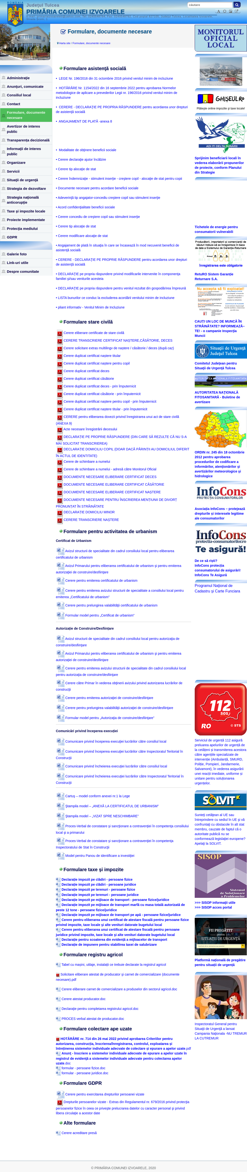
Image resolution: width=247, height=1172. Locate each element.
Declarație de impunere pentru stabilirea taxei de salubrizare (109, 944)
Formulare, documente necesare (26, 114)
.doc (121, 1058)
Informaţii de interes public (24, 151)
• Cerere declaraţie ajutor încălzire (81, 159)
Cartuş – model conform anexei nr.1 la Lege (93, 796)
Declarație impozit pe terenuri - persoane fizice (98, 889)
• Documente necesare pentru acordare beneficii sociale (97, 188)
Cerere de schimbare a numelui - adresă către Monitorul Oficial (106, 469)
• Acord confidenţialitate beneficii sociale (85, 207)
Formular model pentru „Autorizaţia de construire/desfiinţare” (105, 718)
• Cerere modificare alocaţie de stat (82, 236)
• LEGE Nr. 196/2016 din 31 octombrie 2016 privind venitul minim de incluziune (114, 78)
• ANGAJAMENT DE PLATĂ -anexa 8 (84, 121)
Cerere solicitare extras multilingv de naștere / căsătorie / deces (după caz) (115, 348)
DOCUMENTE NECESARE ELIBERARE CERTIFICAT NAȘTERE (109, 492)
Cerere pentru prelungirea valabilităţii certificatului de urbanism (107, 605)
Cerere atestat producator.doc (81, 999)
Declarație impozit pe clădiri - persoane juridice (99, 884)
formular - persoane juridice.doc (82, 1073)
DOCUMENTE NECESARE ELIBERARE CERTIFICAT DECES (106, 477)
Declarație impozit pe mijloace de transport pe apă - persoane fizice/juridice (121, 915)
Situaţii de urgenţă (22, 180)
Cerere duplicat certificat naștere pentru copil (93, 363)
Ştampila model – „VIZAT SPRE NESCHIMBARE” (98, 816)
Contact (13, 104)
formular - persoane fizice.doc (80, 1068)
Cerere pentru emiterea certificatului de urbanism (97, 580)
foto (212, 79)
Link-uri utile (17, 263)
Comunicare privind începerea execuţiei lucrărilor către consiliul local (111, 741)
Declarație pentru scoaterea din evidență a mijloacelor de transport (114, 939)
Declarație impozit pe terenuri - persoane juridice (100, 895)
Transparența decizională (28, 140)
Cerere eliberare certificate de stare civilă (90, 333)
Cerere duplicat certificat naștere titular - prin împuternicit (102, 409)
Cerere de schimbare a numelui (83, 461)
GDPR (12, 237)
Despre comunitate (23, 271)
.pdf (123, 1043)
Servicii (13, 171)
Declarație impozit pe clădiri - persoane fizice (97, 879)
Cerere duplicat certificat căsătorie (85, 378)
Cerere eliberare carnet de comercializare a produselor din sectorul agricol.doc (116, 989)
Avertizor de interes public (23, 128)
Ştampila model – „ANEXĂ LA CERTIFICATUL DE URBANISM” (108, 806)
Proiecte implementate (26, 220)
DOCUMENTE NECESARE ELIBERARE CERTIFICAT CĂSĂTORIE (110, 484)
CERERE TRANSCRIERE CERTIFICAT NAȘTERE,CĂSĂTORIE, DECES (115, 340)
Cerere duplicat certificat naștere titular (89, 356)
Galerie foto (17, 254)
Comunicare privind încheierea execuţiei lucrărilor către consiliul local (112, 766)
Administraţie (18, 78)
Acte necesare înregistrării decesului (87, 429)
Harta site (64, 43)
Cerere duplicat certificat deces (83, 371)
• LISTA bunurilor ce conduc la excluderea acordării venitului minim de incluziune (115, 298)
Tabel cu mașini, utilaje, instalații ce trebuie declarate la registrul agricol (111, 964)
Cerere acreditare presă (76, 1133)
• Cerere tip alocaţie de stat (76, 169)
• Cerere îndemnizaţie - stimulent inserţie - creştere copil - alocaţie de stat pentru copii (119, 178)
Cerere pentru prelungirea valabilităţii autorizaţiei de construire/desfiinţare (115, 708)
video (228, 79)
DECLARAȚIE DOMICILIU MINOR (86, 512)
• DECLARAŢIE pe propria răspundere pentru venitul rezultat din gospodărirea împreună (121, 288)
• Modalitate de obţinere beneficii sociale (86, 150)
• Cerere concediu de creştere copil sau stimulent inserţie (98, 217)
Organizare (16, 162)
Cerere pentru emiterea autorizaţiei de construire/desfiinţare (105, 698)
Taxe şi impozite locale (26, 211)
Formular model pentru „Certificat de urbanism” (96, 615)
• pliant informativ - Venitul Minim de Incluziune (90, 307)
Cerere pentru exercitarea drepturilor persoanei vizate (100, 1094)
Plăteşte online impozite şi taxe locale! (221, 108)
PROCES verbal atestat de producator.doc (90, 1019)
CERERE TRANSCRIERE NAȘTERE (88, 520)
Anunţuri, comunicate (25, 86)
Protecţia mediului (22, 228)
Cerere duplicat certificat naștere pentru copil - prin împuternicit (106, 401)
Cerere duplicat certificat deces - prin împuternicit (96, 386)
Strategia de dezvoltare (26, 188)
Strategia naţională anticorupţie (23, 199)
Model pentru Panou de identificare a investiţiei (95, 856)
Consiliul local (19, 95)
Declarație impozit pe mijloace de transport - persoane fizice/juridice (115, 900)
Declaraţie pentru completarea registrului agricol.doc (97, 1009)
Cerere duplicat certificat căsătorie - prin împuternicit (99, 394)
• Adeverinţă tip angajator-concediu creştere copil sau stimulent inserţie (108, 198)
